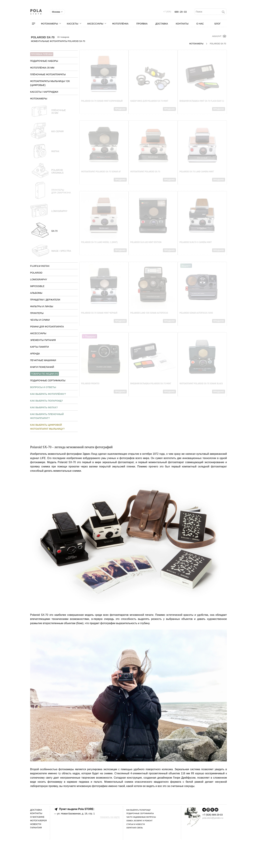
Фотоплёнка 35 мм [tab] (42, 67)
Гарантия (36, 827)
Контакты (182, 23)
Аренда (35, 353)
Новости (35, 824)
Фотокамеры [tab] (38, 98)
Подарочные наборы (44, 61)
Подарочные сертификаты (47, 380)
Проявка (142, 23)
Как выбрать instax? (44, 407)
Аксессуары (95, 23)
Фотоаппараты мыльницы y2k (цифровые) (50, 83)
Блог (217, 23)
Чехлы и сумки (40, 320)
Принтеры (36, 313)
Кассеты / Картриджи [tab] (44, 92)
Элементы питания (43, 340)
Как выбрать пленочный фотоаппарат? (47, 416)
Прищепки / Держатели (45, 299)
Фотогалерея (38, 820)
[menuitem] (35, 23)
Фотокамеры (49, 23)
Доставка (161, 23)
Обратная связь (134, 828)
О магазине (37, 817)
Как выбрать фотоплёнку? (48, 394)
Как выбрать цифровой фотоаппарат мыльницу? (47, 427)
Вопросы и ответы (43, 387)
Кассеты (72, 23)
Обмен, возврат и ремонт (139, 821)
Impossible (37, 286)
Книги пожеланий (42, 367)
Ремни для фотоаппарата (47, 326)
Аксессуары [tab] (38, 333)
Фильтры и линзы (41, 306)
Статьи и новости (135, 824)
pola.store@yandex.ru (212, 818)
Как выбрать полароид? (46, 400)
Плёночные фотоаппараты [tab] (48, 74)
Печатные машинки (43, 360)
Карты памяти (39, 347)
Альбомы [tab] (36, 293)
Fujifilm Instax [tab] (39, 266)
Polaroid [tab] (36, 272)
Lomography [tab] (38, 279)
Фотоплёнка (120, 23)
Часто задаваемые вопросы (141, 817)
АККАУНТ (217, 36)
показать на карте (110, 817)
